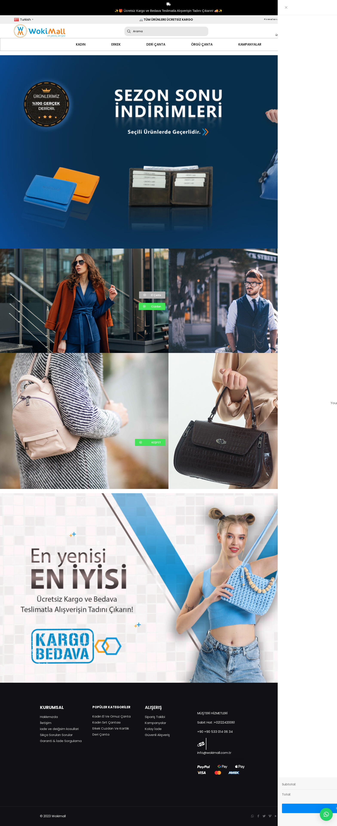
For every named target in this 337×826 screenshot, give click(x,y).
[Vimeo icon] (270, 816)
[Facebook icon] (258, 816)
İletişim (45, 723)
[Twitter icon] (264, 816)
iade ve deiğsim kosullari (59, 729)
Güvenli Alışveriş (157, 735)
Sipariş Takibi (155, 717)
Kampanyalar (155, 723)
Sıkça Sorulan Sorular (56, 735)
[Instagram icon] (281, 816)
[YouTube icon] (275, 816)
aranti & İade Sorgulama (62, 741)
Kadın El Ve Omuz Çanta (111, 716)
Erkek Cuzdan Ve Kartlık (110, 728)
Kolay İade (153, 729)
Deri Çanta (100, 734)
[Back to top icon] (292, 815)
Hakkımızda (49, 717)
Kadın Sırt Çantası (106, 722)
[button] (152, 295)
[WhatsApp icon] (252, 816)
